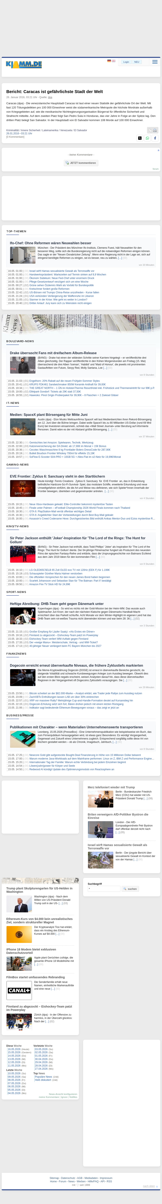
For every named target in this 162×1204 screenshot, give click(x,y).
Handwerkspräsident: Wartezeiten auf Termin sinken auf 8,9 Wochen (67, 274)
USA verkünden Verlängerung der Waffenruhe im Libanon (61, 296)
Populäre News (43, 1076)
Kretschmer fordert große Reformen (49, 288)
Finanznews (16, 653)
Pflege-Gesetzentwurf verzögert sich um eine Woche (58, 281)
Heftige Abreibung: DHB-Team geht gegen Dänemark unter (57, 604)
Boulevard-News (20, 341)
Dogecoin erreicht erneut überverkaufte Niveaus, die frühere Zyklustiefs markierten (76, 665)
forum (156, 169)
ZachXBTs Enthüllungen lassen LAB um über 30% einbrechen (64, 696)
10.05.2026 (14, 1073)
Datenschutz (68, 1178)
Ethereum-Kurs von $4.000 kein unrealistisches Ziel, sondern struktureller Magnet (39, 920)
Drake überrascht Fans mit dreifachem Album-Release (53, 353)
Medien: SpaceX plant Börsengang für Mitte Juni (49, 414)
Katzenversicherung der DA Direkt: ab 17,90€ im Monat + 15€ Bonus (67, 446)
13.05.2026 (14, 1059)
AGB (79, 1178)
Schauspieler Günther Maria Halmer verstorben (55, 573)
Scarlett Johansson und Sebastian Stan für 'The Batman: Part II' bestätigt (70, 580)
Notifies (73, 1097)
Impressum (106, 1178)
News (71, 1181)
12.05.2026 (14, 1062)
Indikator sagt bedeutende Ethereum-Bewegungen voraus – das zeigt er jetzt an (74, 707)
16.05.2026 (14, 1049)
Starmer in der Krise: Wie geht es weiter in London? (58, 299)
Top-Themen (16, 231)
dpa (50, 97)
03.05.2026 (41, 1049)
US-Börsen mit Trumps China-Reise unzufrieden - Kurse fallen (64, 292)
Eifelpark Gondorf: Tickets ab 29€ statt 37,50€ (55, 391)
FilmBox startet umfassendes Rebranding (35, 977)
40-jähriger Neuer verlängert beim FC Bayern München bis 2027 (65, 646)
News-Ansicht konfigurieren (63, 1094)
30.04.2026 (41, 1059)
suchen (130, 888)
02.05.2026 (41, 1052)
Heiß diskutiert (43, 1080)
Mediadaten (91, 1178)
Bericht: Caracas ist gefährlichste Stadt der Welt (54, 91)
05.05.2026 (14, 1089)
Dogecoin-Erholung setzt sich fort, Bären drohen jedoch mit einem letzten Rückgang (76, 704)
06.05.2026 (14, 1086)
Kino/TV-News (17, 526)
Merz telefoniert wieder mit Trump (111, 787)
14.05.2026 (14, 1055)
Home (53, 1181)
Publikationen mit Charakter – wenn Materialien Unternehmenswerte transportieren (76, 727)
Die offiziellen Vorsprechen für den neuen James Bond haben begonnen (69, 577)
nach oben (149, 1186)
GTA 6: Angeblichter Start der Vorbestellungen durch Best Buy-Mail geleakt (71, 515)
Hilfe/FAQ (93, 1181)
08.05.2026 (14, 1080)
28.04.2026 (41, 1065)
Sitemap (54, 1178)
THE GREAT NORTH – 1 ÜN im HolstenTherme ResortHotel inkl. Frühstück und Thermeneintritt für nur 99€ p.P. (92, 388)
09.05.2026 (14, 1076)
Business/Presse (20, 715)
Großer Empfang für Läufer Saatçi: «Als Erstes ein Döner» (62, 631)
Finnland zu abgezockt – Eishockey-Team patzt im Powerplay (63, 635)
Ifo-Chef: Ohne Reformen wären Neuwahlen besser (50, 243)
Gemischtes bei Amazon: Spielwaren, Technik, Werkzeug (61, 442)
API (103, 1181)
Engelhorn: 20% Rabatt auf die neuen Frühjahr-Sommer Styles (64, 380)
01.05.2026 (41, 1055)
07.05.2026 (14, 1083)
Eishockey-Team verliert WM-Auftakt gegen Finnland (58, 638)
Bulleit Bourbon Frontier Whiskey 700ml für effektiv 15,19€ (61, 453)
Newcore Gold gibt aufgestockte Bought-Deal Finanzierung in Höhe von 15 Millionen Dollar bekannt (85, 755)
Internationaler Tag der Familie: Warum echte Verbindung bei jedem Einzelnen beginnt (77, 762)
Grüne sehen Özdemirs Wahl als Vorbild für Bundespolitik (61, 285)
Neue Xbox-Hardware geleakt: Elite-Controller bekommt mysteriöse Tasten (71, 504)
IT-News (12, 402)
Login (126, 62)
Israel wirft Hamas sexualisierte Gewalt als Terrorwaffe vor (61, 271)
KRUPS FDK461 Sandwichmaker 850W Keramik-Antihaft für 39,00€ (67, 384)
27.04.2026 (41, 1068)
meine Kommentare (49, 1097)
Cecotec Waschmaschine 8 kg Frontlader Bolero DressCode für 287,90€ (69, 449)
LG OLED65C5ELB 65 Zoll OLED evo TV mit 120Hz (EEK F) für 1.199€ (69, 570)
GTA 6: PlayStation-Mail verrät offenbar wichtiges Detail (60, 511)
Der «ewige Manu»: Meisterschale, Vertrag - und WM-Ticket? (63, 642)
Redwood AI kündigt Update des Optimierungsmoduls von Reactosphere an (71, 769)
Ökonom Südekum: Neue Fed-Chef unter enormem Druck (61, 278)
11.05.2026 (14, 1065)
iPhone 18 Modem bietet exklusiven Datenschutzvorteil (31, 951)
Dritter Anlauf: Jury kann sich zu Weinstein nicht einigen (60, 303)
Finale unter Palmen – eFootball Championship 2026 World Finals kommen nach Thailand (79, 507)
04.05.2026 (14, 1093)
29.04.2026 (41, 1062)
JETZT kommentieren (80, 162)
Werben (81, 1181)
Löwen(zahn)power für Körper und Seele (52, 765)
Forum (62, 1181)
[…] (120, 257)
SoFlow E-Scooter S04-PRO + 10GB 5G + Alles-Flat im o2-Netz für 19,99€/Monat (75, 456)
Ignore (64, 1097)
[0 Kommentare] (15, 136)
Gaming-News (17, 464)
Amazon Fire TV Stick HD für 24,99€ (49, 584)
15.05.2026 (14, 1052)
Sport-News (16, 592)
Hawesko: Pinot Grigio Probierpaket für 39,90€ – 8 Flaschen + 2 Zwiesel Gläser (74, 395)
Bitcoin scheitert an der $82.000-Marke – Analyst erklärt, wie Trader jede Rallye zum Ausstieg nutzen (85, 693)
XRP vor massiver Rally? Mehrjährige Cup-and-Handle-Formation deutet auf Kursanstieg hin (81, 700)
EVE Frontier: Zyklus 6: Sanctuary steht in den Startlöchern (57, 476)
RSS (109, 1181)
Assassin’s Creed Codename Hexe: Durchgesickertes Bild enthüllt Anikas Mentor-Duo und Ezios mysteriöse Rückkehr (95, 518)
